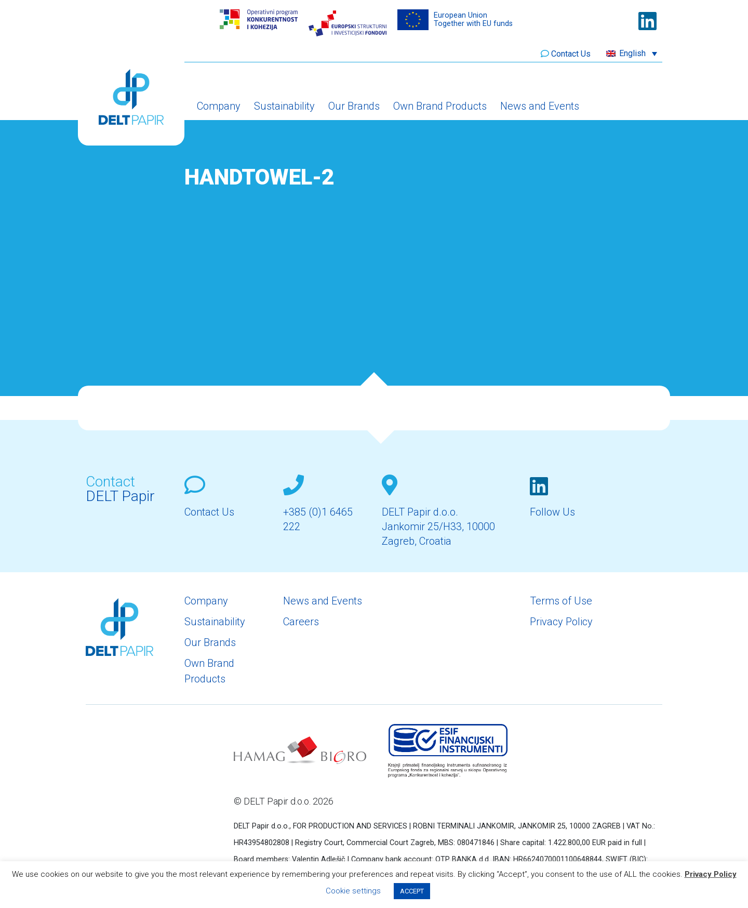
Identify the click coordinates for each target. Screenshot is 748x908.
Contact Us (571, 54)
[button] (631, 53)
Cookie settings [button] (353, 891)
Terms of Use (561, 601)
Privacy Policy (561, 621)
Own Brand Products (440, 106)
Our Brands (354, 106)
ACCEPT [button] (412, 891)
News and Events (539, 106)
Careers (301, 621)
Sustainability (284, 106)
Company (219, 106)
